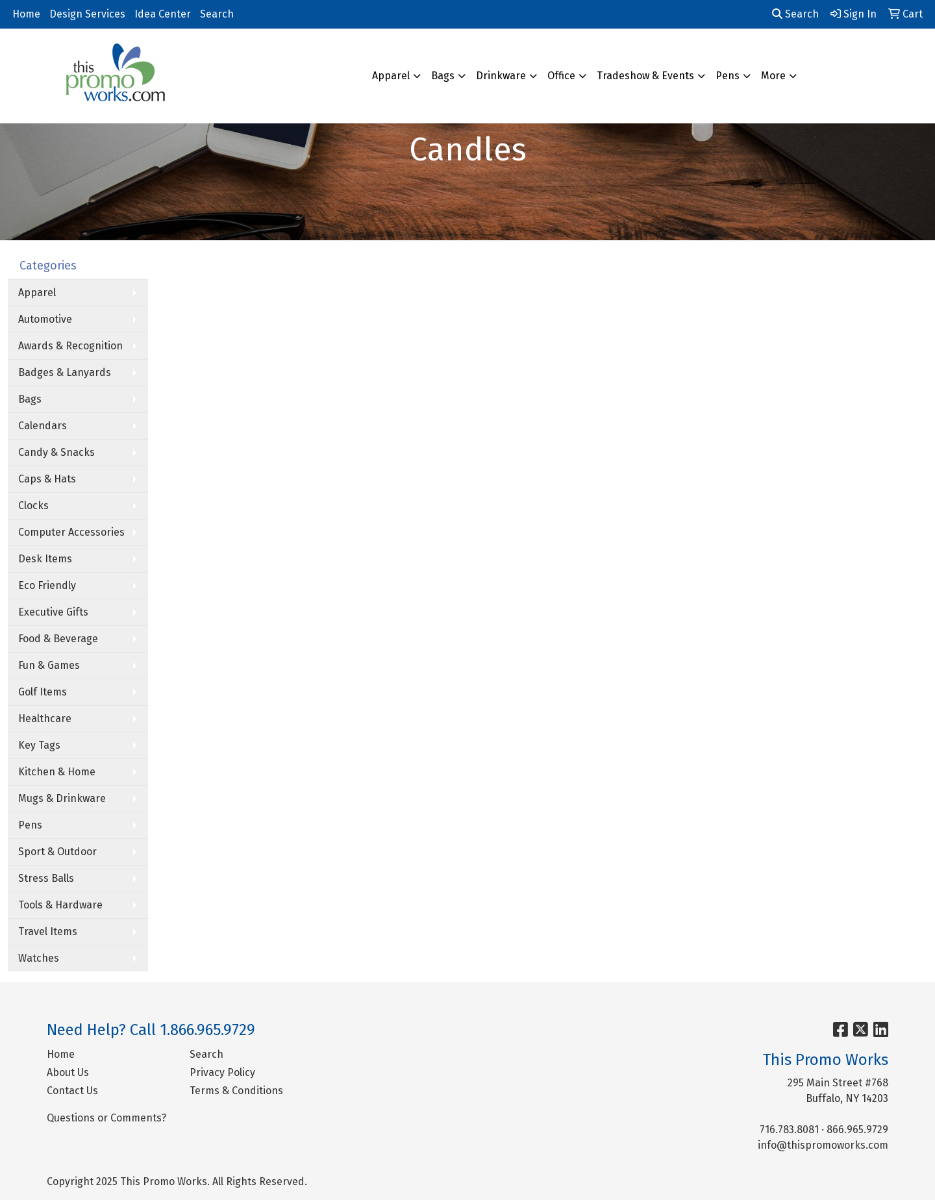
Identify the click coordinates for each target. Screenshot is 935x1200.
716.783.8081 (789, 1129)
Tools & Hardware (60, 905)
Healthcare (44, 718)
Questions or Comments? (106, 1118)
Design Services (87, 14)
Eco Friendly (47, 585)
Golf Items (42, 692)
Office (561, 75)
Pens (728, 75)
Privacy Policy (222, 1072)
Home (26, 14)
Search (217, 14)
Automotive (45, 319)
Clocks (33, 505)
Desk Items (45, 559)
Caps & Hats (47, 479)
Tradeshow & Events (645, 75)
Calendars (42, 425)
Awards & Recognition (70, 346)
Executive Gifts (53, 612)
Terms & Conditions (236, 1090)
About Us (68, 1072)
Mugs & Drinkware (62, 798)
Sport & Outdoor (57, 851)
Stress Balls (46, 878)
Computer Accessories (71, 532)
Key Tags (39, 745)
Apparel (391, 75)
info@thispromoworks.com (823, 1145)
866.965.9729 (857, 1129)
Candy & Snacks (56, 452)
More (773, 75)
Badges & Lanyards (64, 372)
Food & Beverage (58, 638)
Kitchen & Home (56, 772)
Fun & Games (49, 665)
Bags (443, 75)
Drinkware (501, 75)
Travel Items (47, 931)
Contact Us (72, 1090)
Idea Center (162, 14)
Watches (38, 958)
